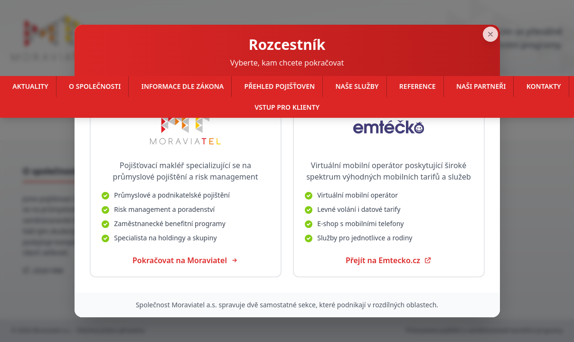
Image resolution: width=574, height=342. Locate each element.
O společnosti (95, 86)
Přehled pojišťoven (280, 86)
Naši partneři (481, 86)
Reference (417, 86)
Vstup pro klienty (287, 107)
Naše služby (356, 86)
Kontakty (544, 86)
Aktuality (30, 86)
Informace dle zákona (182, 86)
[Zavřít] (500, 14)
